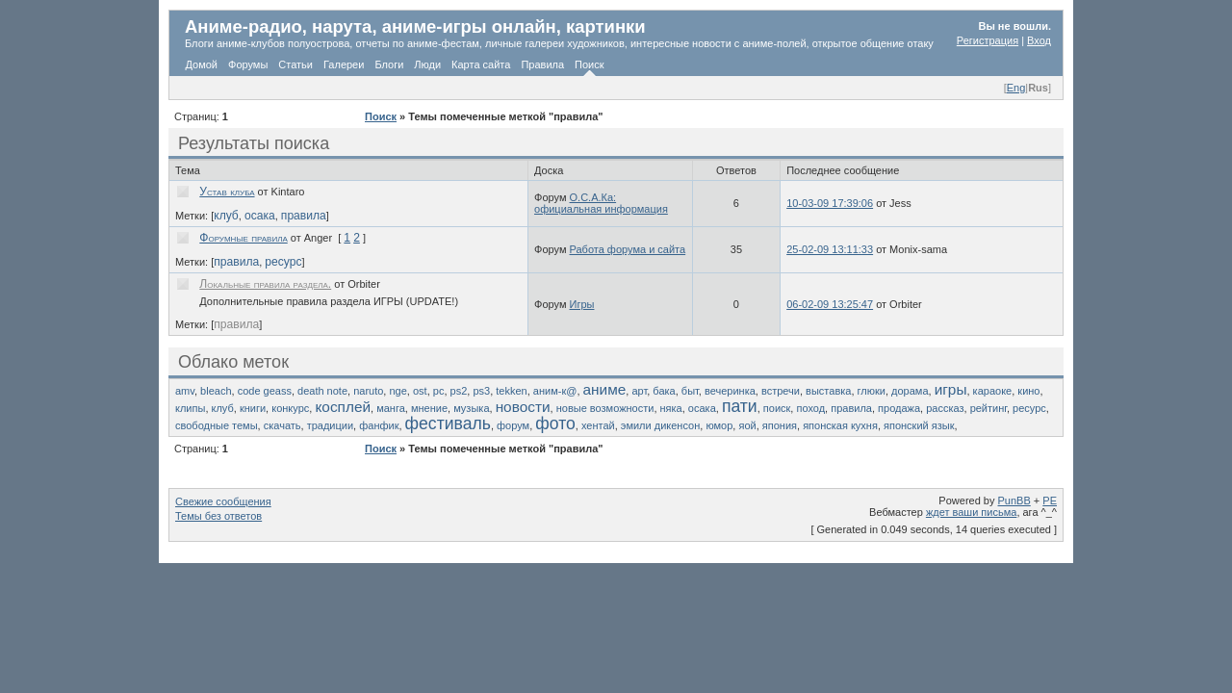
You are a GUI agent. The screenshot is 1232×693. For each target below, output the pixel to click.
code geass (265, 391)
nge (397, 391)
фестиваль (448, 423)
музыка (471, 408)
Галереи (343, 64)
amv (184, 391)
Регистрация (987, 40)
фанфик (378, 425)
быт (690, 391)
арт (639, 391)
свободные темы (216, 425)
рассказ (944, 408)
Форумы (248, 64)
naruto (368, 391)
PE (1049, 500)
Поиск (589, 64)
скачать (282, 425)
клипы (190, 408)
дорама (909, 391)
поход (810, 408)
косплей (343, 406)
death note (322, 391)
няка (671, 408)
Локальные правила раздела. (265, 284)
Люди (427, 64)
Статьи (295, 64)
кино (1028, 391)
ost (420, 391)
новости (523, 406)
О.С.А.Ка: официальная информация (601, 203)
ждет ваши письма (971, 512)
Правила (542, 64)
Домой (202, 64)
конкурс (290, 408)
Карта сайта (480, 64)
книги (253, 408)
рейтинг (988, 408)
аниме (605, 389)
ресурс (283, 262)
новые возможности (605, 408)
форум (513, 425)
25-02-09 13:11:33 (829, 249)
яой (747, 425)
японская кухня (840, 425)
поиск (777, 408)
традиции (330, 425)
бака (664, 391)
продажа (899, 408)
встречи (780, 391)
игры (951, 389)
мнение (429, 408)
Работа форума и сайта (628, 249)
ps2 (459, 391)
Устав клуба (226, 191)
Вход (1039, 40)
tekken (511, 391)
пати (739, 406)
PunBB (1014, 500)
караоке (993, 391)
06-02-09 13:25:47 (829, 304)
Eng (1016, 87)
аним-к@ (555, 391)
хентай (598, 425)
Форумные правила (243, 237)
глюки (872, 391)
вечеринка (730, 391)
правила (303, 215)
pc (439, 391)
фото (555, 423)
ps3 (481, 391)
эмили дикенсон (660, 425)
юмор (719, 425)
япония (779, 425)
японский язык (919, 425)
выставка (828, 391)
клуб (226, 215)
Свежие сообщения (223, 501)
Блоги (388, 64)
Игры (582, 304)
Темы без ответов (218, 516)
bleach (215, 391)
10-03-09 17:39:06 (829, 203)
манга (390, 408)
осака (259, 215)
